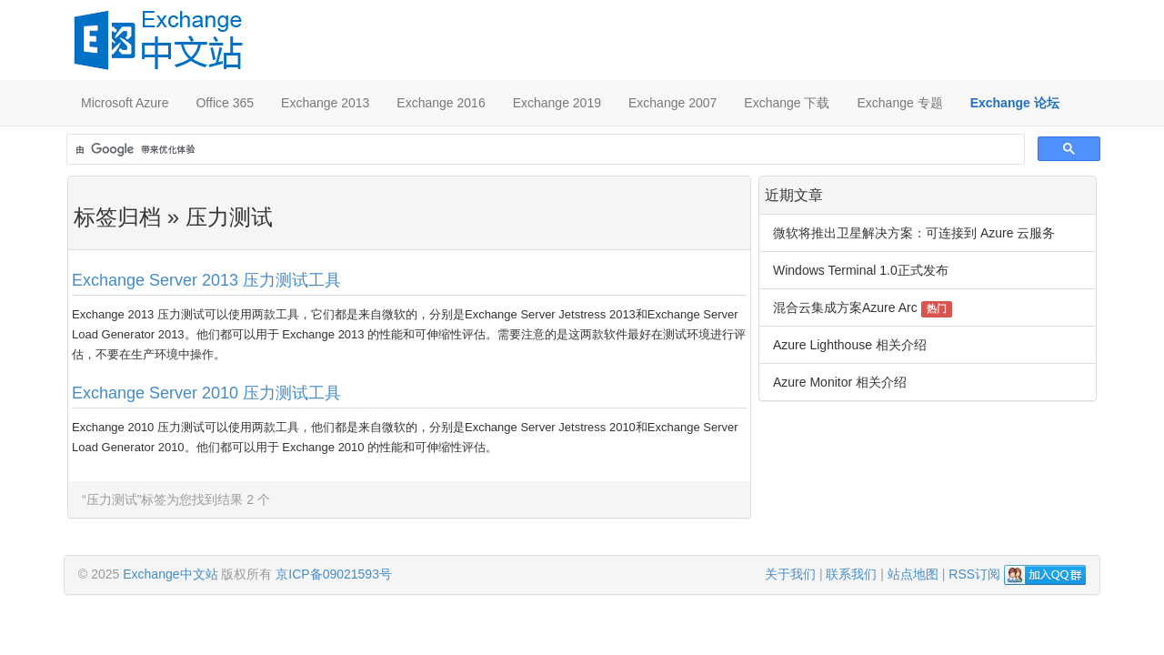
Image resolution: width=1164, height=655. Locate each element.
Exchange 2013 (325, 103)
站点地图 (913, 574)
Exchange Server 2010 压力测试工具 (206, 393)
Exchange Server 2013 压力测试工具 (206, 280)
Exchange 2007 (672, 103)
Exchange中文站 (170, 574)
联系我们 (851, 574)
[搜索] (543, 149)
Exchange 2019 (557, 103)
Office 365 (225, 103)
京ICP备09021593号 (334, 574)
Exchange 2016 (440, 103)
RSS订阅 (974, 574)
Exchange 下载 (786, 103)
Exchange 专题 (899, 103)
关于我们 (790, 574)
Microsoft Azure (124, 103)
